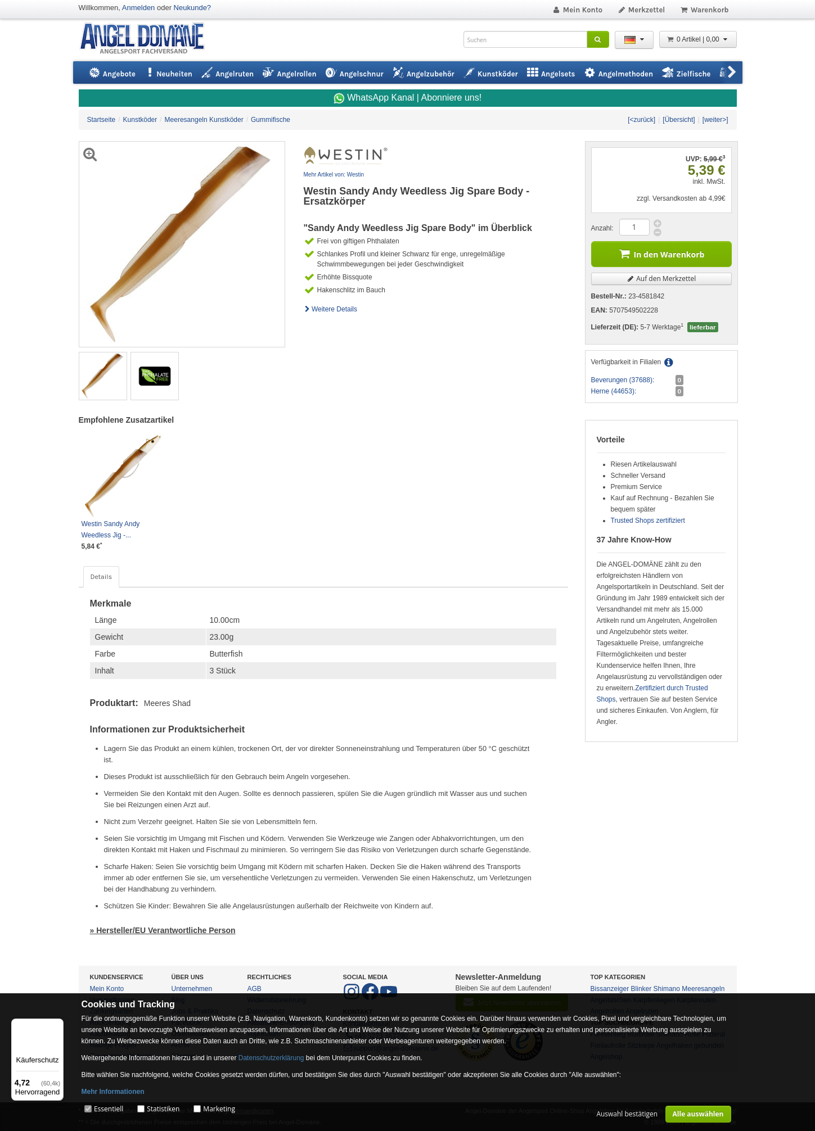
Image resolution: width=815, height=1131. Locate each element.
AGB (254, 989)
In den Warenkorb (661, 253)
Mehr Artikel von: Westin (334, 174)
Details (101, 577)
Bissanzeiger (610, 989)
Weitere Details (331, 309)
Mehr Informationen (113, 1092)
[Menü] (57, 1025)
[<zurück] (641, 120)
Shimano (667, 989)
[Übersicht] (679, 120)
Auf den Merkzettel (661, 278)
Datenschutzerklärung (271, 1058)
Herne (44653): (614, 391)
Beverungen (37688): (623, 380)
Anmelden (138, 7)
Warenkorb (703, 10)
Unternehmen (192, 989)
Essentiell (108, 1109)
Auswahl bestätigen (627, 1114)
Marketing (219, 1109)
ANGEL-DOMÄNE (148, 39)
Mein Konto (577, 10)
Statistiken (163, 1109)
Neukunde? (192, 7)
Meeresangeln (703, 989)
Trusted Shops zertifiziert (648, 520)
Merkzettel (641, 10)
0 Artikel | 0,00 (698, 39)
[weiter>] (715, 120)
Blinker (641, 989)
